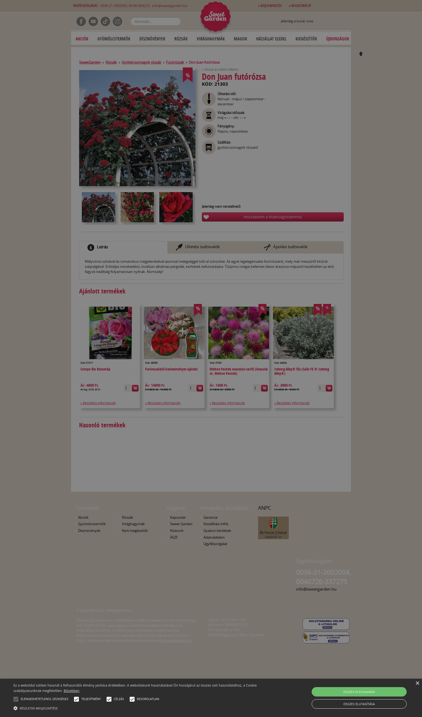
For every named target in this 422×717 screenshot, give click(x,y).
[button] (15, 699)
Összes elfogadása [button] (359, 692)
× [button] (417, 683)
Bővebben (72, 690)
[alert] (211, 358)
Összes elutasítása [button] (359, 704)
